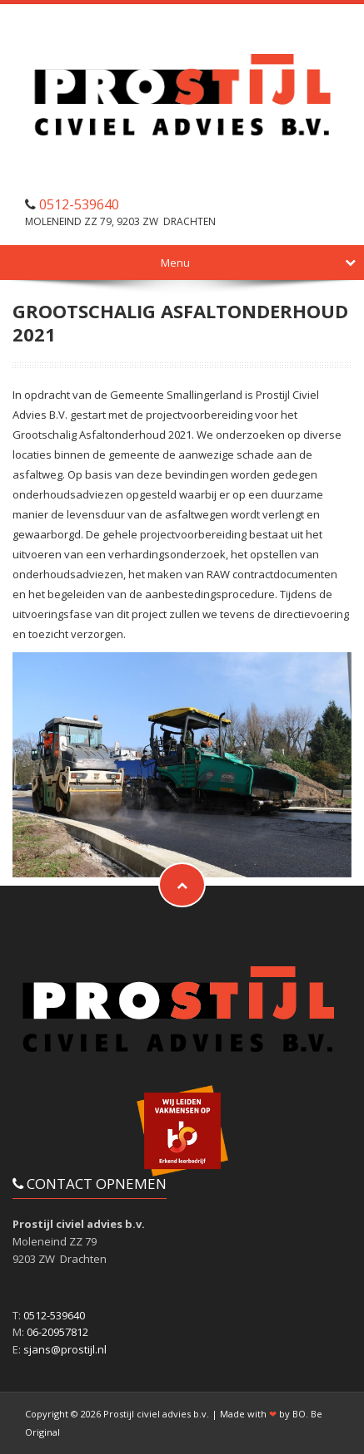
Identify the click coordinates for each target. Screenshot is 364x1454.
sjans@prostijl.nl (65, 1349)
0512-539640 (79, 204)
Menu (258, 262)
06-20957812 (57, 1331)
